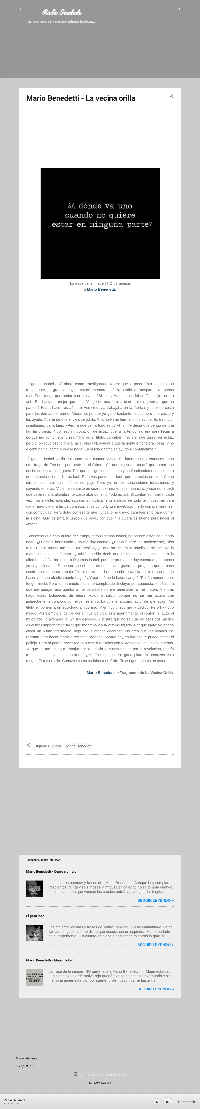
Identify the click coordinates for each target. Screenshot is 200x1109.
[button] (171, 96)
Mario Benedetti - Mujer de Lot (49, 960)
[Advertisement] (100, 59)
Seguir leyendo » (155, 900)
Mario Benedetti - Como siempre (51, 871)
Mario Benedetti (101, 673)
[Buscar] (179, 10)
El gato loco (35, 916)
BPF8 (56, 746)
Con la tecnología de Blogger (100, 1074)
